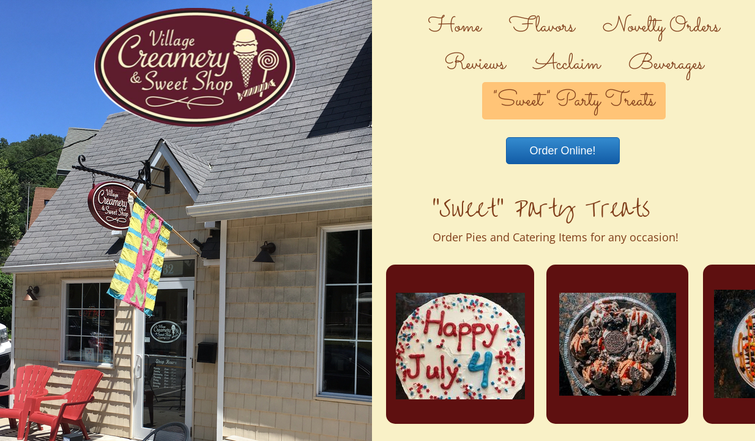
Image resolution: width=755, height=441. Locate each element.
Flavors (542, 27)
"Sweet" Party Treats (574, 101)
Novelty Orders (661, 27)
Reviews (474, 64)
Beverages (666, 64)
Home (454, 27)
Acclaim (567, 64)
